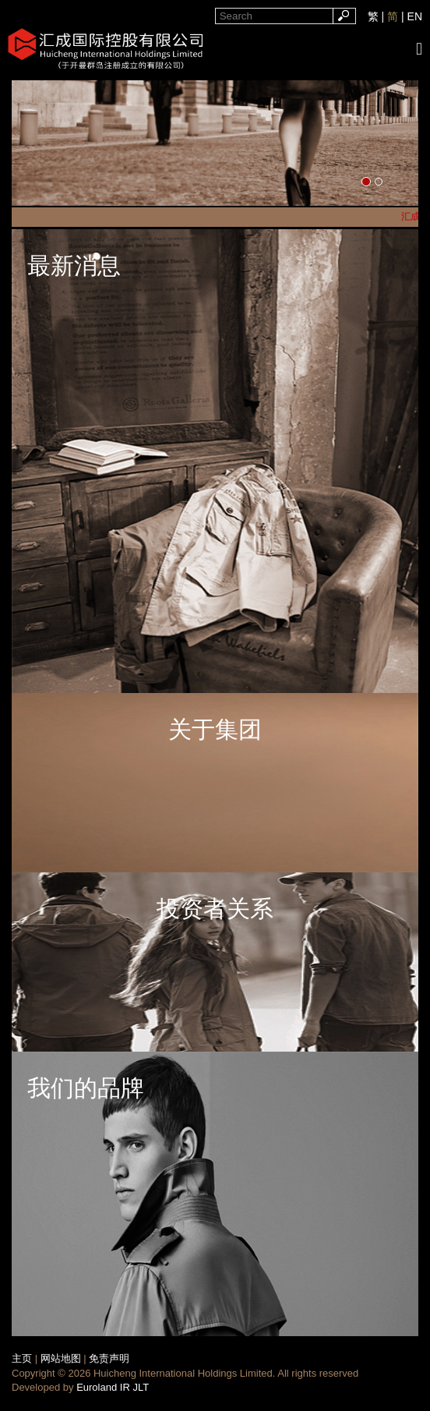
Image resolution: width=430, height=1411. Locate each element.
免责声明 (109, 1358)
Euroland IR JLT (112, 1387)
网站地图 (61, 1358)
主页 (22, 1358)
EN (414, 16)
